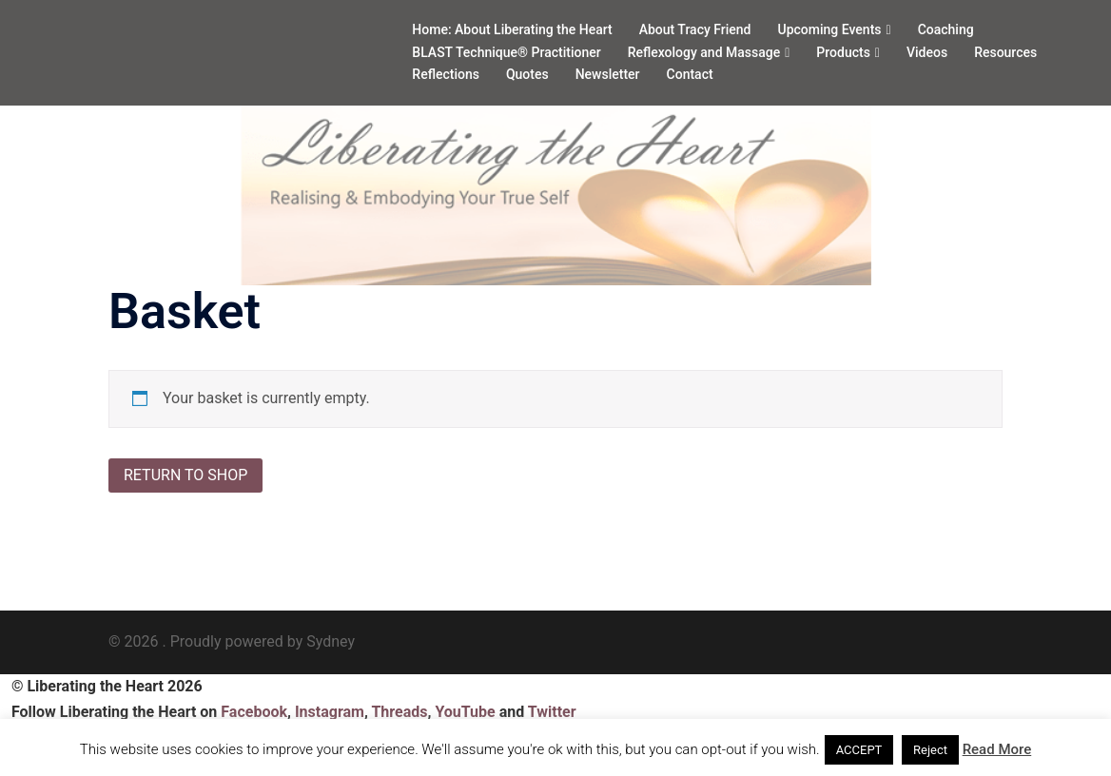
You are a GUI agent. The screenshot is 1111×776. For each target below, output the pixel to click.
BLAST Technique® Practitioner (506, 52)
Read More (997, 749)
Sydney (330, 641)
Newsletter (607, 74)
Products (843, 52)
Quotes (527, 74)
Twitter (552, 712)
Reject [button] (930, 750)
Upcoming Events (830, 29)
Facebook (254, 712)
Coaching (946, 29)
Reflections (445, 74)
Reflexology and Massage (704, 52)
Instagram (329, 712)
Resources (1005, 52)
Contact (690, 74)
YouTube (465, 712)
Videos (926, 52)
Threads (399, 712)
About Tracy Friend (695, 29)
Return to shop (185, 475)
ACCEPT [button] (859, 750)
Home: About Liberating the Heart (512, 29)
